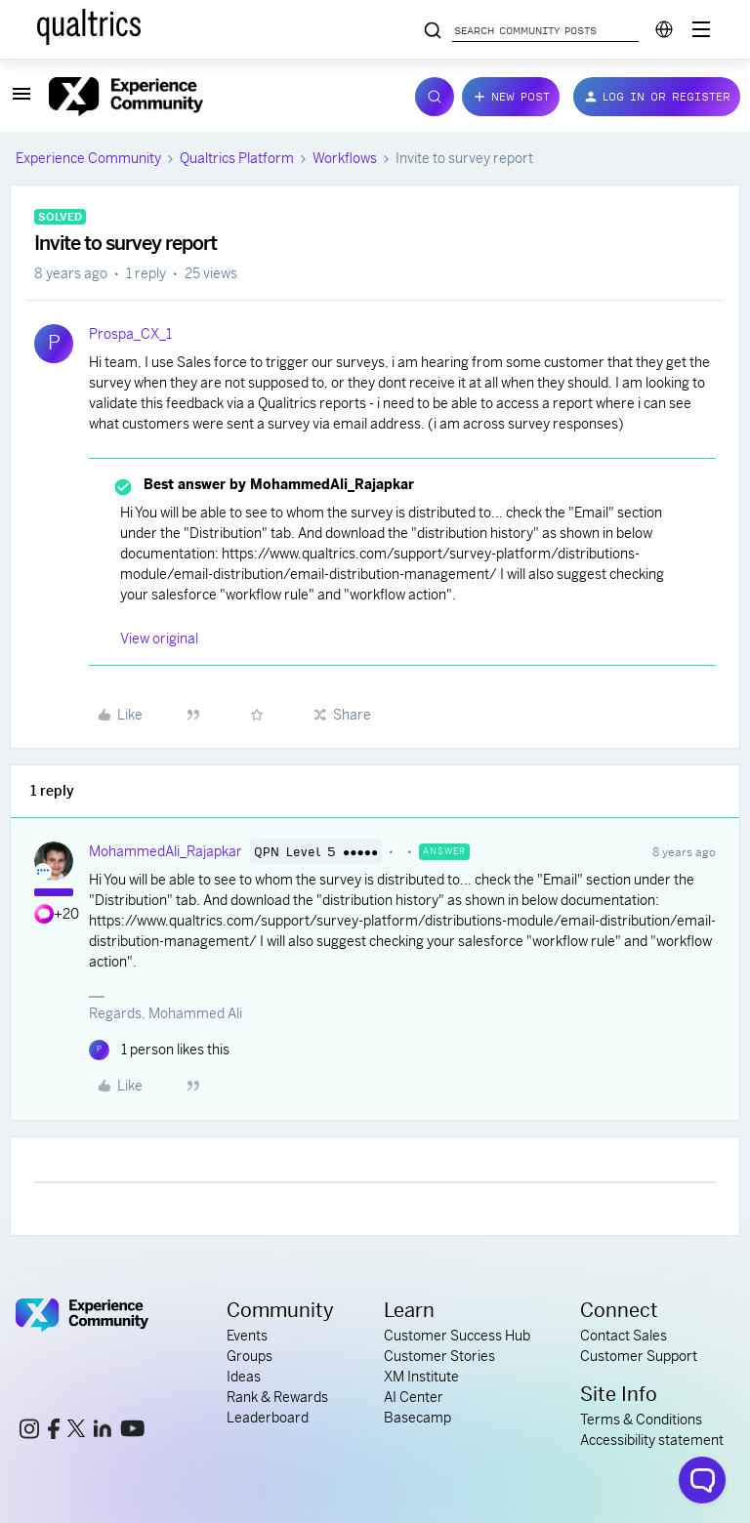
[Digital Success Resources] (701, 29)
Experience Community (88, 158)
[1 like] (159, 1050)
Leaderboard (268, 1417)
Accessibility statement (652, 1440)
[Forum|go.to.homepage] (220, 96)
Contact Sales (623, 1335)
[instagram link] (29, 1432)
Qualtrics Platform (237, 158)
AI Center (413, 1397)
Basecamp (417, 1417)
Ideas (244, 1376)
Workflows (344, 158)
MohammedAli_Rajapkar (165, 851)
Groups (249, 1356)
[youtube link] (132, 1431)
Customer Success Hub (457, 1335)
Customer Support (638, 1356)
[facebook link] (54, 1432)
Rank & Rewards (277, 1397)
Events (247, 1335)
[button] (21, 100)
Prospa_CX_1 (130, 334)
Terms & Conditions (641, 1419)
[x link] (76, 1431)
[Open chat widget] (702, 1480)
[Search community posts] (432, 31)
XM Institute (421, 1376)
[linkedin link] (102, 1431)
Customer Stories (439, 1356)
